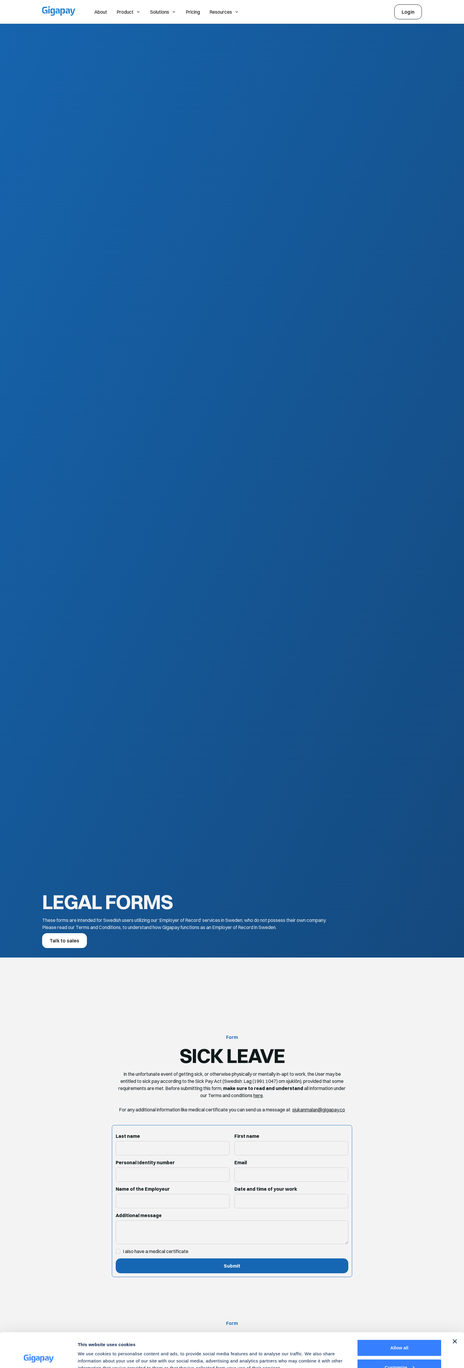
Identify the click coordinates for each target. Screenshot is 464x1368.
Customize (399, 1332)
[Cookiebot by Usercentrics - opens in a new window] (38, 1356)
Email (240, 1162)
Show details (91, 1349)
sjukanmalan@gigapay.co (318, 1110)
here (258, 1095)
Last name (128, 1136)
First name (246, 1136)
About (100, 12)
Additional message (139, 1215)
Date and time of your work (265, 1189)
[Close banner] (455, 1307)
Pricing (193, 12)
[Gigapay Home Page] (58, 12)
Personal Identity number (145, 1162)
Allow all (399, 1313)
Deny (399, 1352)
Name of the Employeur (143, 1189)
